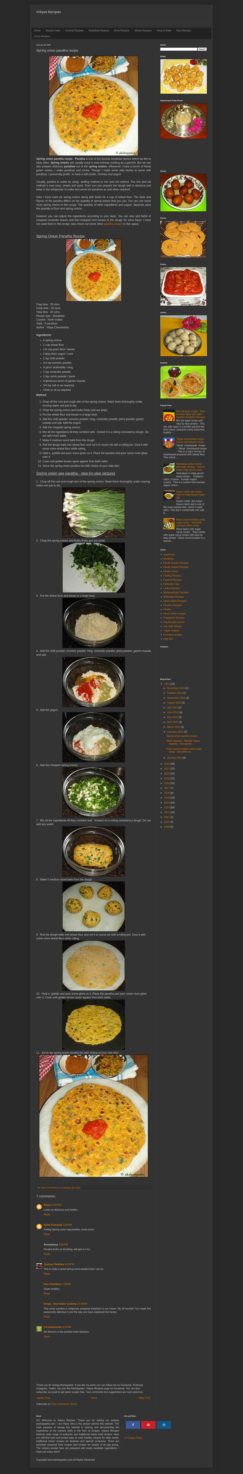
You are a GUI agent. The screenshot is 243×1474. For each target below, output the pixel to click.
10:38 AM (82, 1303)
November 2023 (176, 688)
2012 (167, 812)
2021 (167, 768)
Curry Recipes (42, 36)
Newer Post (43, 1398)
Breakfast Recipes (99, 30)
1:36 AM (66, 1284)
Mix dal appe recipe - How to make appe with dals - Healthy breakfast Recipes (190, 414)
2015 (167, 797)
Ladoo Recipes (171, 588)
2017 (167, 788)
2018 (167, 783)
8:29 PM (69, 1264)
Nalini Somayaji (53, 1225)
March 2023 (174, 727)
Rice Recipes (183, 30)
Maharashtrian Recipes (176, 592)
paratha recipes (113, 223)
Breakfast (168, 558)
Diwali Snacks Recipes (175, 563)
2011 (167, 817)
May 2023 (173, 717)
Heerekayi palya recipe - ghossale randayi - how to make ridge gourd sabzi (190, 467)
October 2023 (175, 693)
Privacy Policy (135, 1438)
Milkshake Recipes (173, 596)
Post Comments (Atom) (64, 1404)
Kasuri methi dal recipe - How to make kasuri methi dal (190, 494)
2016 (167, 793)
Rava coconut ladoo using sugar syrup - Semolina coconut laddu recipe (190, 522)
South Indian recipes (174, 613)
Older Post (144, 1398)
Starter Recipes (143, 30)
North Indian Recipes (174, 601)
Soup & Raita (164, 30)
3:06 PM (67, 1225)
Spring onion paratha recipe (181, 736)
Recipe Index (53, 30)
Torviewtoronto (53, 1327)
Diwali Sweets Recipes (175, 567)
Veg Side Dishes (172, 626)
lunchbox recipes (172, 634)
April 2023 (173, 722)
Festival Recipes (74, 30)
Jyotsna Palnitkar (54, 1264)
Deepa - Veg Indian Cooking (60, 1303)
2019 (167, 778)
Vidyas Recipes (48, 12)
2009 (167, 827)
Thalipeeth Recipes (174, 617)
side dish (168, 639)
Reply (47, 1214)
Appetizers (169, 554)
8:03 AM (66, 1327)
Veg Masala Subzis (173, 622)
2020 (167, 773)
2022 (167, 763)
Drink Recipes (121, 30)
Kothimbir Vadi (171, 584)
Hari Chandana (52, 1284)
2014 (167, 802)
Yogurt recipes (171, 630)
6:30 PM (63, 1244)
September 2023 (176, 698)
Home (37, 30)
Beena (47, 1205)
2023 (167, 684)
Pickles (167, 609)
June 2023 (173, 712)
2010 (167, 822)
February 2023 (175, 731)
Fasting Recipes (172, 575)
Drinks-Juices (170, 571)
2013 (167, 807)
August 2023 (174, 702)
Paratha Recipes (172, 605)
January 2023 (175, 757)
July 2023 (172, 707)
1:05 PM (56, 1205)
